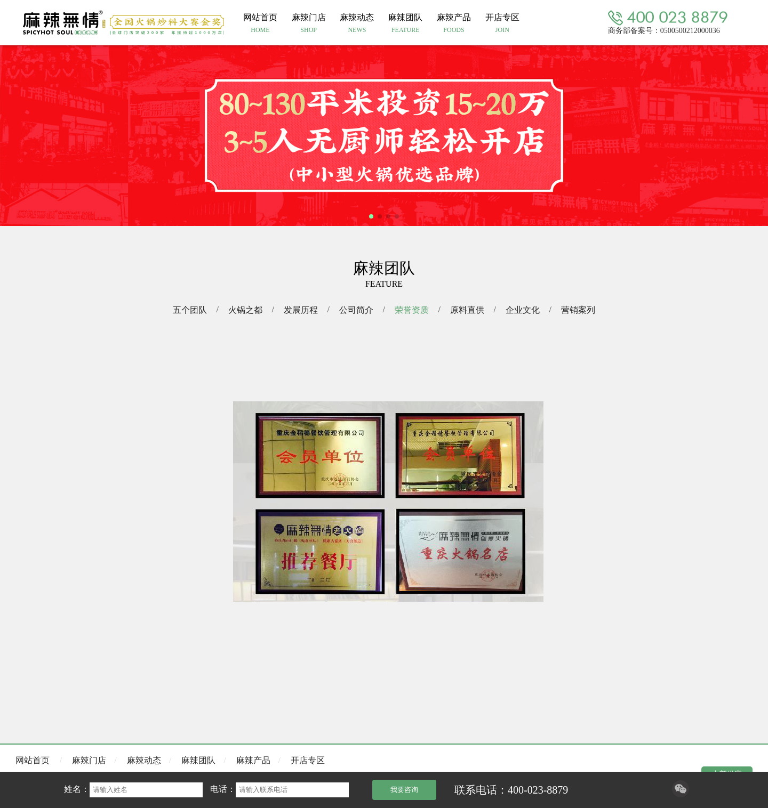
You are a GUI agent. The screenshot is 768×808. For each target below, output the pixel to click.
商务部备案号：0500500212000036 (664, 30)
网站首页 (32, 760)
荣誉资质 (412, 309)
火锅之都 (245, 309)
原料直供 (467, 309)
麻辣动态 (144, 760)
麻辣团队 (198, 760)
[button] (371, 216)
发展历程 (301, 309)
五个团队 (190, 309)
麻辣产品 (253, 760)
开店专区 (308, 760)
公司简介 (356, 309)
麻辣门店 (89, 760)
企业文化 (523, 309)
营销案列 (578, 309)
